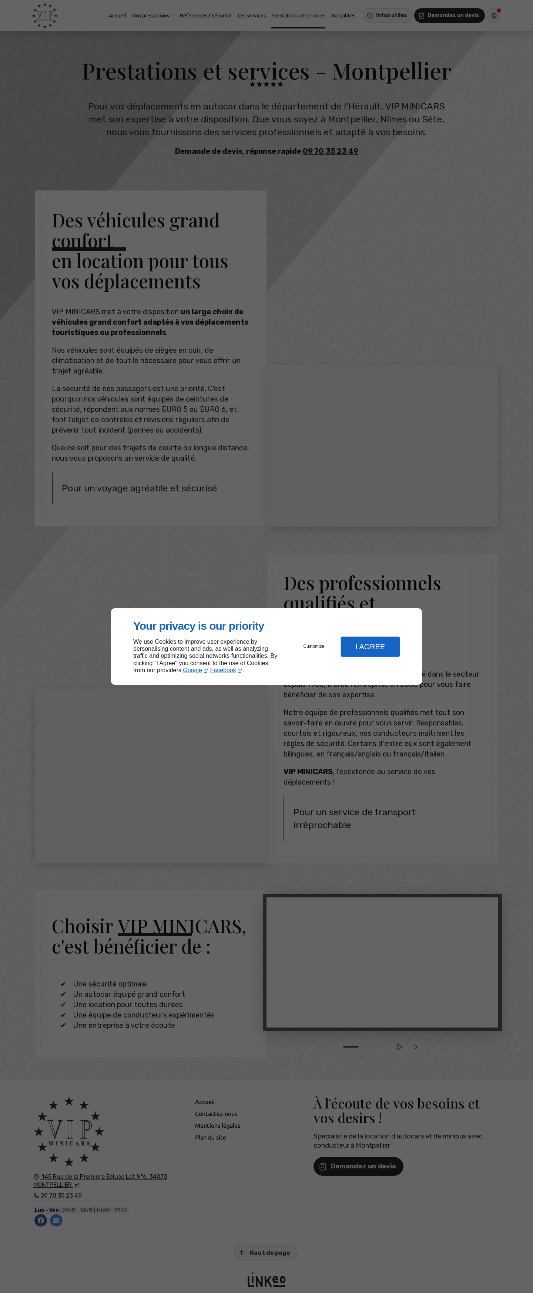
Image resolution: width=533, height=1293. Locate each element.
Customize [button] (314, 646)
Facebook (223, 670)
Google (192, 670)
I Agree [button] (370, 647)
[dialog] (266, 646)
